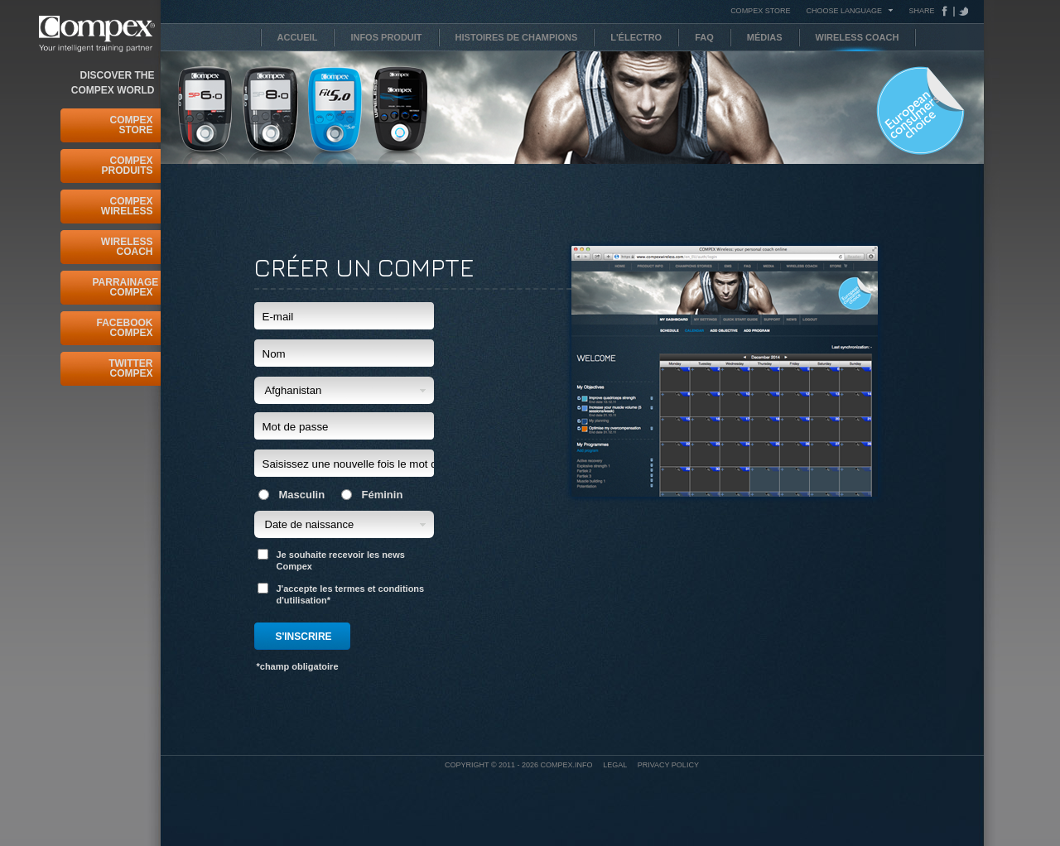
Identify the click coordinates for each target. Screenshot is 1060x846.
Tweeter (961, 11)
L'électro (636, 37)
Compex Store (130, 125)
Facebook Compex (124, 328)
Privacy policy (668, 765)
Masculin (291, 494)
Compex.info (567, 765)
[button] (344, 390)
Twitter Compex (130, 368)
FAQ (704, 37)
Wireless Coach (127, 247)
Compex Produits (126, 165)
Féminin (372, 494)
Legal (615, 765)
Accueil (297, 37)
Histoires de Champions (516, 37)
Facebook (948, 11)
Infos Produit (386, 37)
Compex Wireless (127, 206)
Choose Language (844, 10)
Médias (765, 37)
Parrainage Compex (123, 287)
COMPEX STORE (760, 11)
